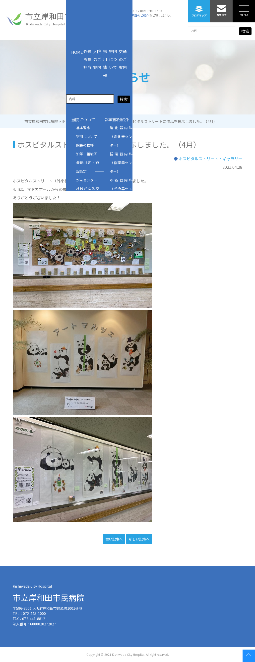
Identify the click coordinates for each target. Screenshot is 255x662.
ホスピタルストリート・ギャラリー (210, 159)
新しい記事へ (139, 539)
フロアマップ (199, 8)
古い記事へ (114, 539)
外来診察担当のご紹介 (134, 15)
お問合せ (221, 8)
